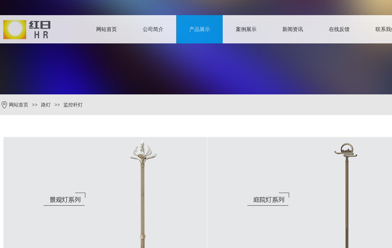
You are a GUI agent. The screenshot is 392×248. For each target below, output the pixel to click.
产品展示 (199, 29)
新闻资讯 (292, 29)
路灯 (46, 104)
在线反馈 (339, 29)
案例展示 (246, 29)
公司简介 (153, 29)
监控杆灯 (73, 104)
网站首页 (106, 29)
